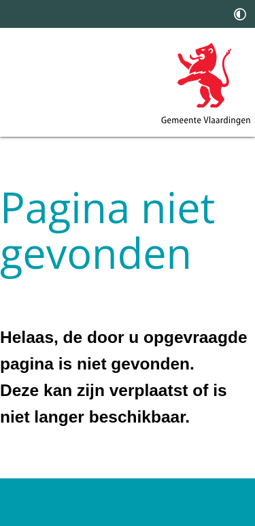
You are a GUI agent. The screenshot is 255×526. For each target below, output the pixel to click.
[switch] (240, 14)
